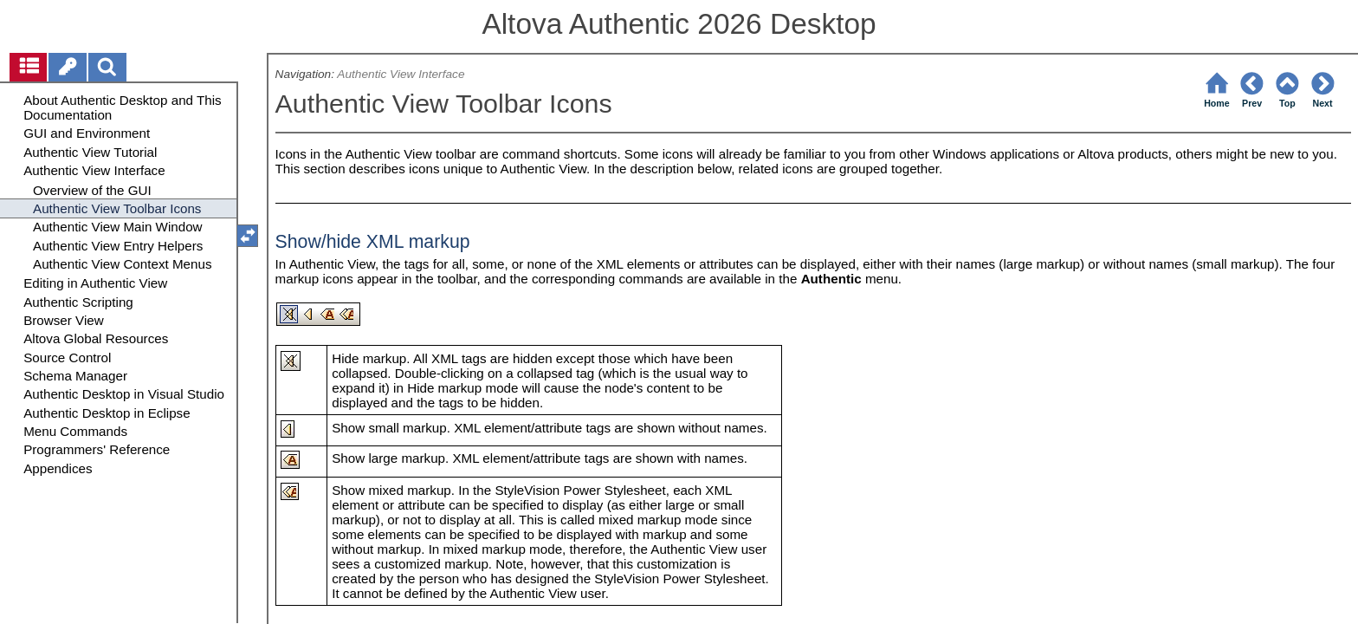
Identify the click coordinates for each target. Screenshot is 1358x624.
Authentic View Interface (400, 74)
